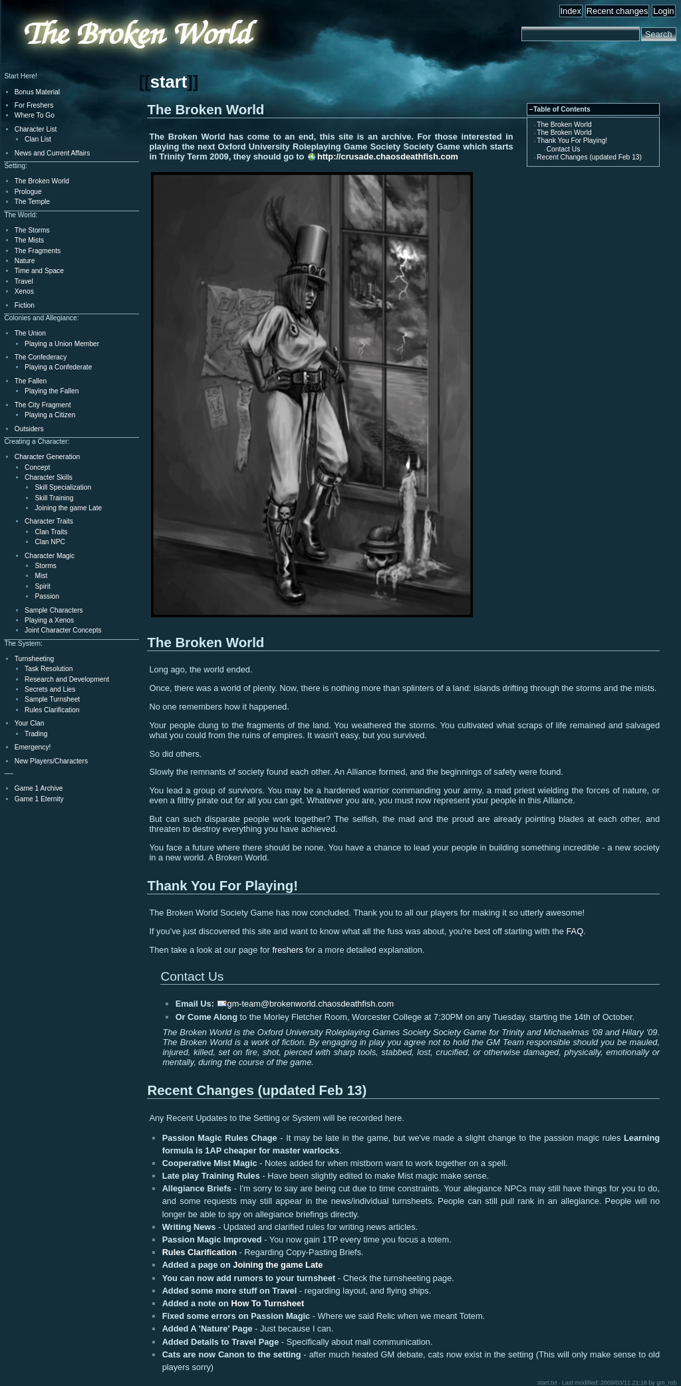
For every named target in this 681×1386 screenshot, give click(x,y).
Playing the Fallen (51, 391)
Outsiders (29, 429)
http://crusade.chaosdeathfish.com (387, 156)
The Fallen (31, 381)
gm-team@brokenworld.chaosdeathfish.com (310, 1004)
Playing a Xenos (49, 620)
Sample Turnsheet (52, 699)
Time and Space (39, 270)
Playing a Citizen (50, 415)
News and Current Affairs (52, 153)
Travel (24, 281)
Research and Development (67, 679)
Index (571, 11)
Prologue (28, 191)
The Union (30, 333)
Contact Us (564, 149)
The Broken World (564, 124)
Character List (36, 129)
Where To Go (35, 115)
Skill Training (54, 498)
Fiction (25, 305)
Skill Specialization (63, 487)
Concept (37, 467)
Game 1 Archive (39, 788)
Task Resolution (48, 668)
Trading (36, 734)
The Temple (32, 201)
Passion (47, 596)
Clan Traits (51, 532)
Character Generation (47, 456)
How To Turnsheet (267, 1303)
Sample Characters (54, 610)
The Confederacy (41, 357)
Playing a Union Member (62, 343)
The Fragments (38, 250)
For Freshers (34, 105)
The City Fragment (43, 405)
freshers (287, 950)
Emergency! (33, 747)
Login (663, 11)
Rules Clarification (199, 1252)
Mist (41, 575)
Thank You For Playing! (572, 140)
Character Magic (49, 555)
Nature (25, 260)
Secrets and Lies (50, 689)
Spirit (42, 586)
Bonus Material (37, 92)
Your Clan (30, 723)
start (168, 81)
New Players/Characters (51, 761)
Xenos (24, 291)
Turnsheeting (34, 658)
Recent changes (617, 11)
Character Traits (49, 521)
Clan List (38, 139)
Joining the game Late (278, 1265)
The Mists (29, 240)
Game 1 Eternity (39, 799)
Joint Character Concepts (63, 630)
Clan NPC (50, 541)
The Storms (32, 230)
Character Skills (48, 477)
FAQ (575, 931)
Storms (45, 565)
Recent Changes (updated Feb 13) (589, 157)
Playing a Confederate (58, 367)
